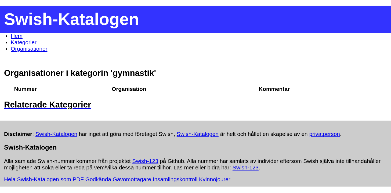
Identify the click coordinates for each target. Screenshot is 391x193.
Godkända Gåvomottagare (118, 179)
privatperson (324, 134)
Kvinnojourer (214, 179)
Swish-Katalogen (56, 134)
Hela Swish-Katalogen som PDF (44, 179)
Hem (17, 36)
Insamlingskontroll (175, 179)
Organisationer (29, 49)
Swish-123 (145, 161)
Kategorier (24, 42)
